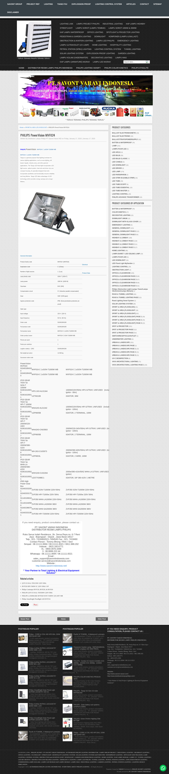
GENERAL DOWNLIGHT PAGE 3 (124, 234)
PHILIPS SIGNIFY (37, 752)
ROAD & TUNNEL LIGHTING (122, 294)
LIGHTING (48, 4)
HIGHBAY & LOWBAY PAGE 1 (123, 241)
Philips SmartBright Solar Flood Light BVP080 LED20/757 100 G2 (42, 719)
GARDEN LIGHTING (126, 53)
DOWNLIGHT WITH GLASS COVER (125, 222)
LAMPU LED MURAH (102, 62)
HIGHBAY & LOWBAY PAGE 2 (123, 244)
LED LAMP (116, 171)
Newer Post (25, 619)
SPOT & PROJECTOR (120, 326)
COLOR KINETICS (119, 212)
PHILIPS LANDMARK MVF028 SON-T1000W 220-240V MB (42, 596)
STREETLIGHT (66, 28)
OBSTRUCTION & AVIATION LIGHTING (76, 41)
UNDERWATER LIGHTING (121, 339)
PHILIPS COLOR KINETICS (116, 68)
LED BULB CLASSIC (120, 159)
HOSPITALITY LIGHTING (120, 45)
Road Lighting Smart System (123, 301)
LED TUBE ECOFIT (119, 184)
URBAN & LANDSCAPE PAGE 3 (124, 355)
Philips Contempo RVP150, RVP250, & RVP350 (37, 589)
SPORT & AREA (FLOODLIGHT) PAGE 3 (127, 323)
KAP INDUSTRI (100, 755)
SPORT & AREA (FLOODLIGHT (36, 127)
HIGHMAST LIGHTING (141, 752)
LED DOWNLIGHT (118, 165)
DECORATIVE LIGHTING (101, 58)
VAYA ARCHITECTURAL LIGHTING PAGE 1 (128, 365)
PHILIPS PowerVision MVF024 (37, 135)
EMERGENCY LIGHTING (128, 41)
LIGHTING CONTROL (120, 194)
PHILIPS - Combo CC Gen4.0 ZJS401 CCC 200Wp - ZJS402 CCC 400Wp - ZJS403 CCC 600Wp (89, 663)
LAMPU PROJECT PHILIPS (88, 24)
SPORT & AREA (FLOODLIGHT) (124, 313)
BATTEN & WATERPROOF (122, 143)
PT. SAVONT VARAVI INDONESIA (140, 771)
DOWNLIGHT (100, 36)
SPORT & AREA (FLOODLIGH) (123, 307)
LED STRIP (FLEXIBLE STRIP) (123, 178)
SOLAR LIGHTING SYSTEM (72, 53)
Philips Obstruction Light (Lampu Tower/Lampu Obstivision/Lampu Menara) (130, 290)
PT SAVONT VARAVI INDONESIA (54, 752)
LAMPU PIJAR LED (119, 149)
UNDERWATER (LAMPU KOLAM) (29, 762)
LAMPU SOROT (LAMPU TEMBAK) (90, 28)
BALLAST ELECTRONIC (121, 136)
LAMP (114, 146)
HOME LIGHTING (99, 45)
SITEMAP (157, 4)
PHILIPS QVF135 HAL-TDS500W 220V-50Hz (37, 593)
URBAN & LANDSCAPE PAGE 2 (124, 352)
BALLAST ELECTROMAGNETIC (124, 133)
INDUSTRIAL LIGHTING (113, 24)
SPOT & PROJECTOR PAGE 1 (123, 330)
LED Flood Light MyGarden (122, 263)
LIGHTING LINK (66, 24)
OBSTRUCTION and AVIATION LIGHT (51, 757)
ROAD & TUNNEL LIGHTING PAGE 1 (125, 297)
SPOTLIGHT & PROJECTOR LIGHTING (123, 32)
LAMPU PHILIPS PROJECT (108, 752)
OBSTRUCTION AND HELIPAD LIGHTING (45, 759)
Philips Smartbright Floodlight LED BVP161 (36, 599)
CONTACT (144, 4)
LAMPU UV (133, 757)
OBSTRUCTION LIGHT (120, 270)
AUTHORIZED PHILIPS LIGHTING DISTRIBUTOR (82, 752)
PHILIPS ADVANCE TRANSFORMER (125, 197)
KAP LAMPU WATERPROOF (72, 32)
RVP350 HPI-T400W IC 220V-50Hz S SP (35, 586)
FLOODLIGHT (36, 755)
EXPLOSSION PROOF (81, 4)
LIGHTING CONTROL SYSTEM (108, 4)
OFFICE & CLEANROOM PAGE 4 (124, 283)
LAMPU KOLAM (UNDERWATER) (74, 58)
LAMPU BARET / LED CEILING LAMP (126, 254)
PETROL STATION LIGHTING (115, 759)
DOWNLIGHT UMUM (119, 218)
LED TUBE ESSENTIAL (120, 187)
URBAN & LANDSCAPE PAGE (123, 345)
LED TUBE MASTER (119, 191)
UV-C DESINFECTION (120, 358)
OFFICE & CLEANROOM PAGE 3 (124, 279)
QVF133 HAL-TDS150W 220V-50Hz (34, 583)
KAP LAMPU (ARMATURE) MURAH (75, 62)
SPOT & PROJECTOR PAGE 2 (123, 333)
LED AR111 (116, 152)
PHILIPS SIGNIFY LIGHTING (141, 769)
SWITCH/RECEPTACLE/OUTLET (124, 336)
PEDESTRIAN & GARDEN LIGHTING (75, 36)
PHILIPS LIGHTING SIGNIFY (88, 68)
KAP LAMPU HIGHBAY (135, 24)
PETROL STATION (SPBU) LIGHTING (75, 49)
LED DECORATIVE (24, 759)
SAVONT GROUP (14, 4)
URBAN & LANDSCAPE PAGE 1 (124, 349)
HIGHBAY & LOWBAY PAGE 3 (123, 247)
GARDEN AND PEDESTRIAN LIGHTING (88, 757)
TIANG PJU (62, 4)
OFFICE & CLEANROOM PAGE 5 (124, 286)
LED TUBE (116, 181)
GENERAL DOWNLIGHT (121, 228)
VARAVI (121, 769)
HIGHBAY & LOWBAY (120, 238)
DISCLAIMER (13, 12)
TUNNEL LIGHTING (132, 49)
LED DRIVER (117, 168)
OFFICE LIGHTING (95, 32)
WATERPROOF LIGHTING (114, 755)
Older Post (102, 619)
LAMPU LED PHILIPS (105, 41)
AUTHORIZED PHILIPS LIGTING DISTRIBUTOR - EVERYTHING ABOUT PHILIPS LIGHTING (59, 767)
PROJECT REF (33, 4)
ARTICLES (130, 4)
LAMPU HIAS (121, 58)
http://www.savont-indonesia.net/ (51, 566)
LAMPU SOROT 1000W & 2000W (122, 28)
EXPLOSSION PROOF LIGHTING (101, 53)
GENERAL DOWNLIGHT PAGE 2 (124, 231)
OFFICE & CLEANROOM (121, 273)
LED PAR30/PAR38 (119, 175)
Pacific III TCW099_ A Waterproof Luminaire (44, 732)
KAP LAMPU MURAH (121, 757)
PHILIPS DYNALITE (140, 68)
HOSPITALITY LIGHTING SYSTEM (63, 755)
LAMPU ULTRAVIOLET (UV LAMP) (74, 45)
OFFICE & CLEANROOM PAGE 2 (124, 276)
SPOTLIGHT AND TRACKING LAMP (135, 755)
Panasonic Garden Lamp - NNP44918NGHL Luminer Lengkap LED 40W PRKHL (89, 648)
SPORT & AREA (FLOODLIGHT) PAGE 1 (127, 317)
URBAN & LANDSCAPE (121, 342)
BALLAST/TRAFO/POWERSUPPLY (125, 139)
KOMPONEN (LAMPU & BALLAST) (123, 36)
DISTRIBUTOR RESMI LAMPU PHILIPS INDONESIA (50, 68)
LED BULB (116, 155)
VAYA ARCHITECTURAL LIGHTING (125, 361)
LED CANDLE (117, 162)
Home (21, 68)
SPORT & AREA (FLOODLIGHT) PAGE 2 (127, 320)
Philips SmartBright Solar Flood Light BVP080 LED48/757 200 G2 (42, 691)
